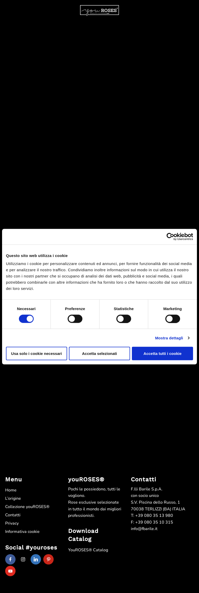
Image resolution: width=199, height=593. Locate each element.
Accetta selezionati (99, 353)
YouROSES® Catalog (88, 550)
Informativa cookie (22, 531)
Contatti (12, 515)
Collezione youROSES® (27, 507)
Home (11, 490)
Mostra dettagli (169, 337)
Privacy (12, 523)
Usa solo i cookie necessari (36, 353)
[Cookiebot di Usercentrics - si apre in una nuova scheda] (170, 236)
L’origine (13, 498)
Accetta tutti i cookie (163, 353)
